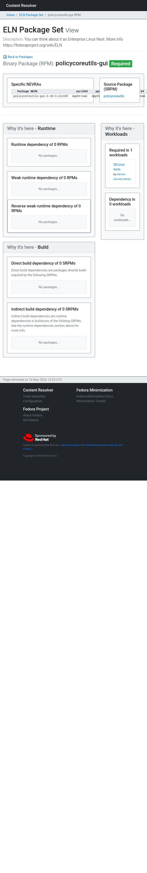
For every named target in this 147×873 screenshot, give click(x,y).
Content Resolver (21, 5)
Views (10, 15)
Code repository (34, 396)
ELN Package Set (31, 15)
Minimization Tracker (91, 401)
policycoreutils (114, 96)
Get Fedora (31, 420)
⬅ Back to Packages (18, 57)
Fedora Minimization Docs (94, 396)
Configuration (32, 401)
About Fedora (32, 415)
